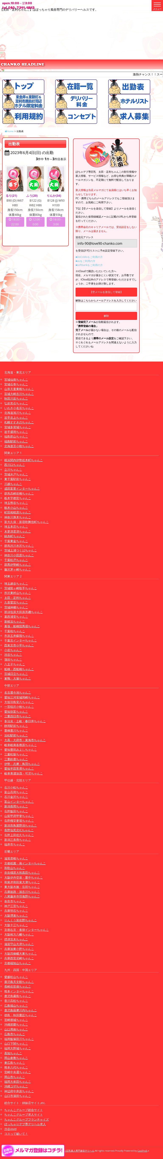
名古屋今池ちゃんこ (17, 692)
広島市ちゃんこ (14, 1034)
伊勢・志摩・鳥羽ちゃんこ (22, 764)
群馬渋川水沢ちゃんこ (19, 546)
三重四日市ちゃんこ (17, 716)
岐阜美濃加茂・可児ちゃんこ (23, 773)
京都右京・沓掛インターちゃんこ (26, 930)
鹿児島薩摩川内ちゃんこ (20, 1010)
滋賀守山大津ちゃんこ (19, 944)
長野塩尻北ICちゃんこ (19, 830)
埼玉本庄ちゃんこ (16, 526)
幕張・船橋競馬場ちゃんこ (22, 626)
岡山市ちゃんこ (14, 1077)
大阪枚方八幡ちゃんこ (19, 934)
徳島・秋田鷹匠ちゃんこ (20, 1015)
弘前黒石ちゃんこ (16, 403)
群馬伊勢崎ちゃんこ (17, 565)
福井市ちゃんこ (14, 844)
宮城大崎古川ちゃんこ (19, 394)
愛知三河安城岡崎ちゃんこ (22, 697)
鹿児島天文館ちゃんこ (19, 982)
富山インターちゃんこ (19, 802)
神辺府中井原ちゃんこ (19, 1091)
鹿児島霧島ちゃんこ (17, 996)
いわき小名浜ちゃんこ (19, 408)
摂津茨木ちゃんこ (16, 939)
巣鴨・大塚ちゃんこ (17, 678)
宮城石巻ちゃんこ (16, 384)
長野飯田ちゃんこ (16, 811)
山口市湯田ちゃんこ (17, 1096)
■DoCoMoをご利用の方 (89, 257)
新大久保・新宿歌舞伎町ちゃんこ (26, 522)
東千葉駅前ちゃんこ (17, 479)
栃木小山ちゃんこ (16, 508)
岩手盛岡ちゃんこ (16, 432)
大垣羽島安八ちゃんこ (19, 702)
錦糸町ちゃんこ (14, 536)
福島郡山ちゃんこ (16, 436)
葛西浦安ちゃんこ (16, 617)
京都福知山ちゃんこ (17, 963)
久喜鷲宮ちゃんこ (16, 602)
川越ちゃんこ (13, 484)
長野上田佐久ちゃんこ (19, 835)
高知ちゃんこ (13, 1053)
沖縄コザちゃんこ (16, 1086)
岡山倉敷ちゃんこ (16, 1058)
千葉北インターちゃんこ (20, 640)
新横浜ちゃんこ (14, 621)
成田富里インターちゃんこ (22, 488)
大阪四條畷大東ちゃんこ (20, 953)
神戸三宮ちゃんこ (16, 906)
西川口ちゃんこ (14, 465)
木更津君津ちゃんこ (17, 531)
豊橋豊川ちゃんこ (16, 730)
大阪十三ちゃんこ (16, 925)
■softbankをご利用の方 (89, 265)
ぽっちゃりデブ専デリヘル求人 (25, 1124)
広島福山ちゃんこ (16, 1006)
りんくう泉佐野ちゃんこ (20, 920)
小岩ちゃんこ (13, 650)
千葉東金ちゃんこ (16, 541)
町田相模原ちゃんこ (17, 512)
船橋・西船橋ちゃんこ (19, 669)
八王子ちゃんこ (14, 664)
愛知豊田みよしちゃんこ (20, 750)
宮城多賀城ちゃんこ (17, 427)
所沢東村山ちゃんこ (17, 593)
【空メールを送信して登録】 (106, 292)
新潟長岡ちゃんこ (16, 806)
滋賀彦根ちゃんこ (16, 858)
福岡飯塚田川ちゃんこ (19, 1039)
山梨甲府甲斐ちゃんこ (19, 816)
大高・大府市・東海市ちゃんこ (25, 740)
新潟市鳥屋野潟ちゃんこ (20, 825)
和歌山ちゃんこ (14, 868)
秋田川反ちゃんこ (16, 398)
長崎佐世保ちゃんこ (17, 986)
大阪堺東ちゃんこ (16, 915)
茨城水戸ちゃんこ (16, 474)
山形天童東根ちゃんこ (19, 389)
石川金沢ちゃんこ (16, 797)
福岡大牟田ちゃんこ (17, 1082)
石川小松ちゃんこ (16, 787)
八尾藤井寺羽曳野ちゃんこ (22, 896)
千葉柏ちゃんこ (14, 631)
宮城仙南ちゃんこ (16, 379)
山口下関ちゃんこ (16, 1044)
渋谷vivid (10, 1129)
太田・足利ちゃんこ (17, 598)
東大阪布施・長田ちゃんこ (22, 887)
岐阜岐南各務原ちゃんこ (20, 745)
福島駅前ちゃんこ (16, 441)
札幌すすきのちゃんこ (19, 422)
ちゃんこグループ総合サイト (23, 1110)
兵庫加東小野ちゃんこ (19, 949)
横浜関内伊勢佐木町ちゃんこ (23, 460)
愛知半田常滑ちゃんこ (19, 768)
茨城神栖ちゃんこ (16, 607)
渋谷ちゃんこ (13, 655)
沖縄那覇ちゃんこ (16, 1024)
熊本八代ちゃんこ (16, 1067)
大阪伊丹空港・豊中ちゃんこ (23, 877)
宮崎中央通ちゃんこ (17, 1072)
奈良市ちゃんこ (14, 901)
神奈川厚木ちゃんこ (17, 517)
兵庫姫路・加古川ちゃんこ (22, 892)
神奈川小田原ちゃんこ (19, 555)
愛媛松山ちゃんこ (16, 977)
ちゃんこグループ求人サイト (23, 1114)
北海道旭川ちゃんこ (17, 413)
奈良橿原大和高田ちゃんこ (22, 873)
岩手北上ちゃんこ (16, 418)
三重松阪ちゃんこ (16, 754)
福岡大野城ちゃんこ (17, 1048)
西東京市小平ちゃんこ (19, 645)
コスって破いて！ (16, 1134)
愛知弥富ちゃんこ (16, 712)
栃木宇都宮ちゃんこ (17, 498)
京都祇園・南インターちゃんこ (25, 863)
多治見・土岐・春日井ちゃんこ (25, 721)
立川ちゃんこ (13, 470)
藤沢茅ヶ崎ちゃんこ (17, 569)
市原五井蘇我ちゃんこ (19, 636)
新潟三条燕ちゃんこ (17, 840)
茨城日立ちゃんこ (16, 674)
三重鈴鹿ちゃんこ (16, 759)
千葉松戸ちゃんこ (16, 560)
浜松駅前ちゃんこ (16, 735)
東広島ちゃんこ (14, 1063)
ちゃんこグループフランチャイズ (26, 1119)
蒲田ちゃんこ (13, 659)
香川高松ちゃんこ (16, 1001)
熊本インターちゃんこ (19, 991)
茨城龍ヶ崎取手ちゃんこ (20, 588)
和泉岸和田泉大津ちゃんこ (22, 882)
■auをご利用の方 (85, 261)
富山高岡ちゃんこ (16, 792)
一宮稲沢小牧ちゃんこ (19, 707)
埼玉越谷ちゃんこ (16, 583)
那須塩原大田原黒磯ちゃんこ (23, 612)
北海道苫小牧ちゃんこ (19, 446)
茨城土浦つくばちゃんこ (20, 550)
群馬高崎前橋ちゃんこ (19, 493)
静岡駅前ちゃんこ (16, 726)
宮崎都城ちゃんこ (16, 1020)
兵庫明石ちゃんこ (16, 911)
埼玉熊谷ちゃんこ (16, 503)
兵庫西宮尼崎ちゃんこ (19, 958)
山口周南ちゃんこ (16, 1029)
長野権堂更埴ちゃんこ (19, 820)
